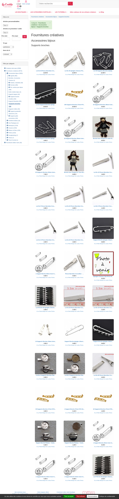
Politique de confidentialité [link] (107, 496)
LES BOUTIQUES (21, 12)
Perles (10, 132)
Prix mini (4, 36)
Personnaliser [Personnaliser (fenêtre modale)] (92, 496)
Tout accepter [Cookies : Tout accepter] (69, 496)
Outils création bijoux (14, 92)
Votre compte (104, 3)
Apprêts (12, 75)
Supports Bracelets (13, 101)
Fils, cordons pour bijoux (16, 87)
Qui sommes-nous (20, 492)
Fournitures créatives (12, 71)
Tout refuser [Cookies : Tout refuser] (81, 496)
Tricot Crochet (12, 140)
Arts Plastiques (13, 123)
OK (25, 36)
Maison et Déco (13, 130)
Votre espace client (43, 492)
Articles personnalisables (11, 21)
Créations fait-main (11, 68)
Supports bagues (13, 94)
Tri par (5, 43)
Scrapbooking (12, 135)
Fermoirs (12, 85)
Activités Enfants (13, 120)
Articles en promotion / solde (12, 28)
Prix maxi (15, 36)
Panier (111, 3)
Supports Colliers (13, 109)
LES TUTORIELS (61, 12)
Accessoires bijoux (14, 73)
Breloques (11, 125)
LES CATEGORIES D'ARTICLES (41, 12)
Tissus (10, 137)
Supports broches (14, 103)
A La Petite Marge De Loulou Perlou (46, 74)
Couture (11, 128)
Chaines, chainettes (15, 82)
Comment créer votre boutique (66, 492)
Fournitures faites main (12, 142)
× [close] (50, 23)
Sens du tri (6, 50)
